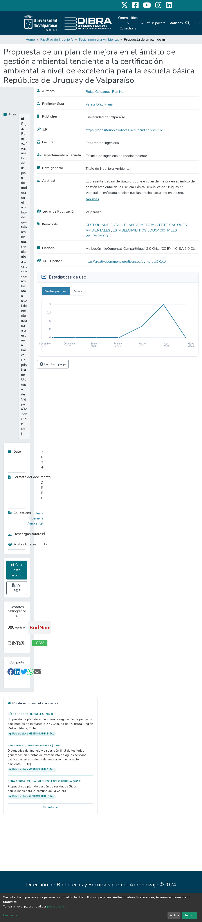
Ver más (92, 199)
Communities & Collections (128, 23)
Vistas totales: (22, 544)
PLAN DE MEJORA (139, 224)
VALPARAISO (97, 235)
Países (77, 291)
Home (30, 39)
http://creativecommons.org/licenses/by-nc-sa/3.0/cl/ (126, 261)
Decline (174, 915)
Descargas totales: (24, 534)
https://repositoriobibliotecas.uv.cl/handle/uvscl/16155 (127, 130)
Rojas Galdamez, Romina (104, 91)
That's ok (189, 915)
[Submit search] (187, 23)
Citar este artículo (16, 570)
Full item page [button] (53, 364)
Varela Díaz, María (99, 104)
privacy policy (56, 906)
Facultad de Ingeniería (56, 39)
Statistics (176, 23)
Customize (10, 915)
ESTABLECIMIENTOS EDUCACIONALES (145, 230)
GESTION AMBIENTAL (104, 224)
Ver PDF (17, 588)
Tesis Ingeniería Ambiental (99, 39)
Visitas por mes (56, 291)
